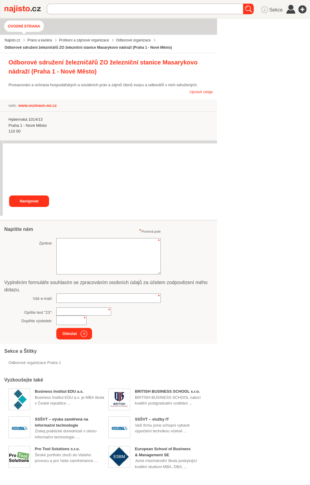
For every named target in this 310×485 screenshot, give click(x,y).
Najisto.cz (26, 9)
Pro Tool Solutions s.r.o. (57, 449)
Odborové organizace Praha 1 (34, 362)
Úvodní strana (24, 26)
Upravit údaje (201, 92)
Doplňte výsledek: (37, 321)
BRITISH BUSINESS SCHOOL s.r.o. (167, 391)
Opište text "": (38, 312)
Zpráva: (45, 243)
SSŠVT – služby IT (152, 419)
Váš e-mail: (42, 298)
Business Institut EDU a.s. (59, 391)
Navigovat (29, 201)
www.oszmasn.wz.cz (37, 105)
